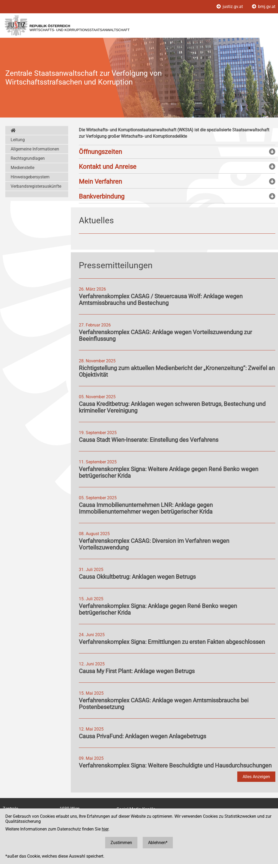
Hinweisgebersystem (30, 176)
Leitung (18, 139)
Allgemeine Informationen (35, 149)
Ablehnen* (157, 842)
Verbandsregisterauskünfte (36, 186)
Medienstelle (22, 167)
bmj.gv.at (263, 6)
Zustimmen (121, 842)
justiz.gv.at (230, 6)
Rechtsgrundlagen (28, 158)
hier (105, 829)
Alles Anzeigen (256, 776)
